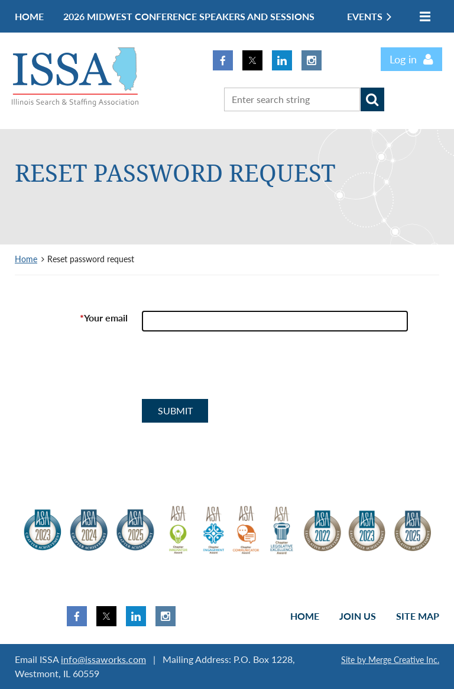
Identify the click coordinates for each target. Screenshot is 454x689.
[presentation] (232, 370)
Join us (357, 616)
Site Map (417, 616)
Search (372, 99)
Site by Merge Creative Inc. (390, 660)
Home (26, 259)
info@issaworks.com (103, 659)
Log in (403, 59)
